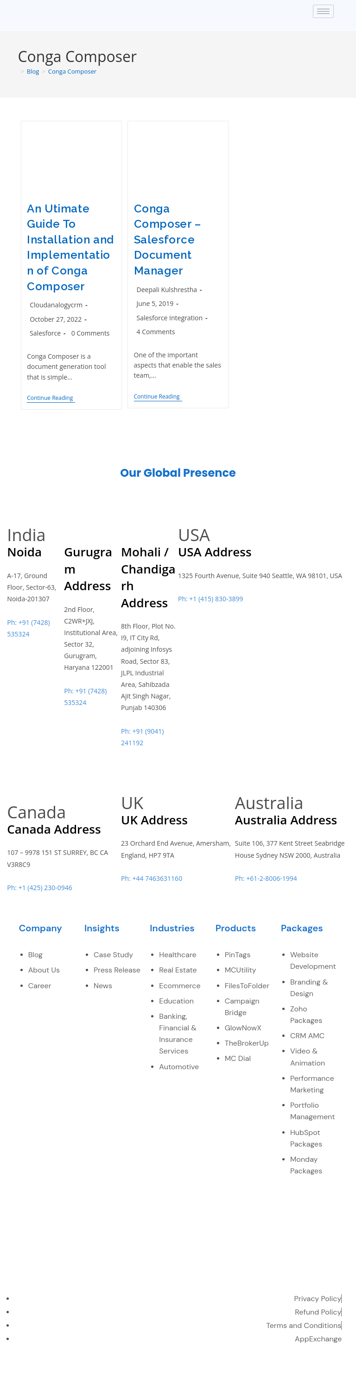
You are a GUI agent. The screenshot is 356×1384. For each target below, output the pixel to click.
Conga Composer (72, 71)
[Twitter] (252, 1371)
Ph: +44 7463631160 (151, 878)
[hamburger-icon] (323, 11)
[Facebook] (231, 1371)
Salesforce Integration (170, 317)
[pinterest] (312, 1371)
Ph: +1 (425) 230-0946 (39, 887)
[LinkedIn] (272, 1371)
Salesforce (45, 333)
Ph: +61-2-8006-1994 (266, 878)
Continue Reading (51, 398)
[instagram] (332, 1371)
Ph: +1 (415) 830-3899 (210, 598)
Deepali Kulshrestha (167, 289)
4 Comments (156, 331)
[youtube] (292, 1371)
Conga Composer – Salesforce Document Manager (167, 239)
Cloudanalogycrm (56, 304)
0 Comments (90, 333)
